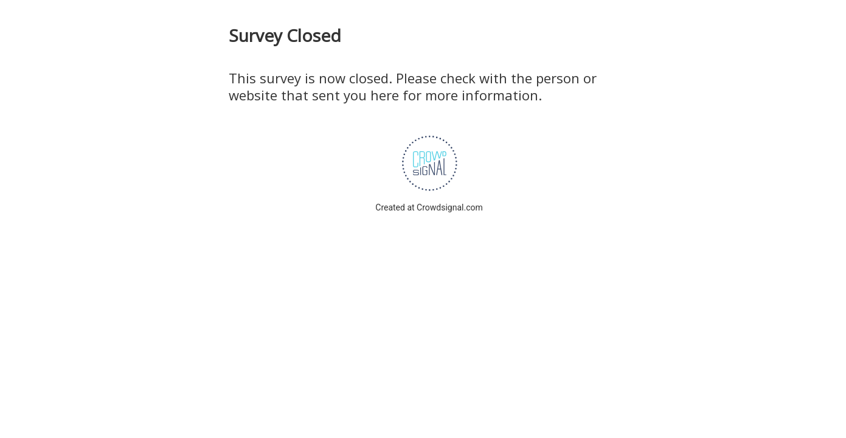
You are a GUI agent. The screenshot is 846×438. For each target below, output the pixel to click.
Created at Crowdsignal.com (428, 207)
